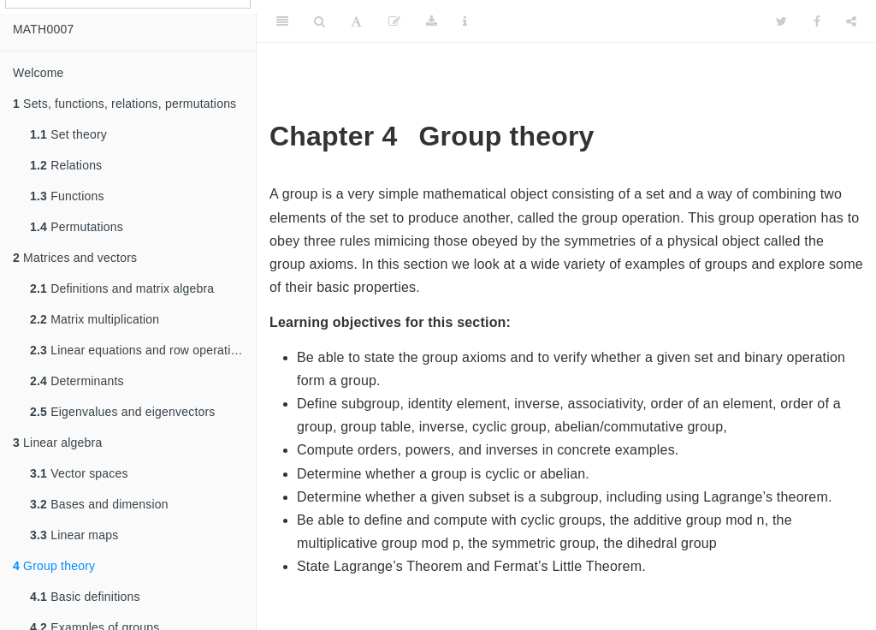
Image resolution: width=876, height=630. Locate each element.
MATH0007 (43, 29)
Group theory (54, 566)
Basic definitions (85, 596)
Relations (66, 165)
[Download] (431, 21)
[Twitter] (781, 21)
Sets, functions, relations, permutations (124, 103)
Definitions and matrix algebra (122, 288)
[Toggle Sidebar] (282, 21)
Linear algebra (57, 442)
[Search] (319, 21)
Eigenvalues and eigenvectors (123, 412)
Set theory (68, 134)
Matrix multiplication (94, 319)
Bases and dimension (99, 504)
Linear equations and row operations (140, 350)
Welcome (38, 73)
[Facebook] (817, 21)
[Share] (851, 21)
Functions (67, 196)
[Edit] (394, 21)
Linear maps (74, 535)
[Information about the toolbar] (465, 21)
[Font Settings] (356, 21)
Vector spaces (79, 473)
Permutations (76, 227)
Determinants (77, 381)
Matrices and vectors (75, 257)
